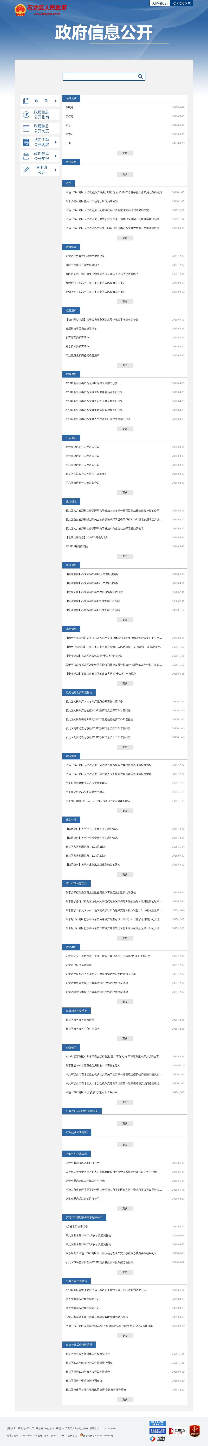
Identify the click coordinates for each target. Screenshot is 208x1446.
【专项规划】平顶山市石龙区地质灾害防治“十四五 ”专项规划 (101, 673)
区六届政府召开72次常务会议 (82, 464)
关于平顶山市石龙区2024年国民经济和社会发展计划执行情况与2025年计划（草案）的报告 (114, 664)
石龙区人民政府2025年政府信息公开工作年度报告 (94, 701)
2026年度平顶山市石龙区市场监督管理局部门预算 (94, 410)
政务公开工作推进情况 (79, 1344)
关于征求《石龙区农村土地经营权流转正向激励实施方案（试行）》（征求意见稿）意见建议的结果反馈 (114, 910)
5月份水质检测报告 (77, 1226)
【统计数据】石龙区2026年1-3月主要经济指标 (92, 574)
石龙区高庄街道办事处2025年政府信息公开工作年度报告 (98, 728)
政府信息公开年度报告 (79, 692)
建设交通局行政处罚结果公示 (82, 1299)
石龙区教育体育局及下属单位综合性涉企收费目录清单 (97, 983)
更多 (125, 153)
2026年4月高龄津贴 (77, 546)
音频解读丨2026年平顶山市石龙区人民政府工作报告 (95, 282)
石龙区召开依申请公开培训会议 (84, 1380)
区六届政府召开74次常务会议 (82, 447)
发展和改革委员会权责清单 (81, 328)
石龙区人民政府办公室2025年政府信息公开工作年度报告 (98, 710)
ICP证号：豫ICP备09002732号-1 (50, 1435)
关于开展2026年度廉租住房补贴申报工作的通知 (93, 1065)
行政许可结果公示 (76, 1153)
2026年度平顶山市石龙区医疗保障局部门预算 (92, 383)
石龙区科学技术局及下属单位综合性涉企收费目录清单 (97, 992)
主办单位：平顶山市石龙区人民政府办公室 (66, 1428)
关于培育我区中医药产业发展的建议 (86, 783)
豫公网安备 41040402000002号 (96, 1435)
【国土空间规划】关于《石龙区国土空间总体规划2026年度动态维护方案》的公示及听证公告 (114, 637)
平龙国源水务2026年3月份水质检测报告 (88, 1244)
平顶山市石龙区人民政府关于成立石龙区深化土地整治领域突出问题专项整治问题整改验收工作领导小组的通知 (114, 219)
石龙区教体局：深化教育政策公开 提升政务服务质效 (96, 1389)
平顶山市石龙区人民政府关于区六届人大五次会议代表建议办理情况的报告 (108, 774)
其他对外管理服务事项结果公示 (84, 1217)
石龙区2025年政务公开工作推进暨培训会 (89, 1362)
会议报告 (71, 437)
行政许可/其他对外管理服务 (82, 1111)
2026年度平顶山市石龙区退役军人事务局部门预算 (94, 401)
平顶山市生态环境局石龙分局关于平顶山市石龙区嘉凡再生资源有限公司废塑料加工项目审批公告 (114, 1189)
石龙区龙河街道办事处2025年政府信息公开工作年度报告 (98, 737)
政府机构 (71, 162)
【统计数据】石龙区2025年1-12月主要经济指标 (93, 601)
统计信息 (71, 565)
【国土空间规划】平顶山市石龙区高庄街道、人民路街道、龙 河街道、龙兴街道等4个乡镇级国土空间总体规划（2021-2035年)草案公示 (114, 646)
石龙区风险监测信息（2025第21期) (85, 846)
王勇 (68, 143)
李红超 (69, 116)
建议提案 (71, 756)
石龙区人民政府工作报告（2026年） (86, 473)
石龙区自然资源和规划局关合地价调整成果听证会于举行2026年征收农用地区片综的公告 (114, 519)
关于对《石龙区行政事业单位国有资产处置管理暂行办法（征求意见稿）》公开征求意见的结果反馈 (114, 928)
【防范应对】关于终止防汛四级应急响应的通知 (93, 864)
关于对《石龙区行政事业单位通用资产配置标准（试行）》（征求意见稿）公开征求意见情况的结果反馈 (114, 919)
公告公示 (71, 1047)
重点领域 (71, 501)
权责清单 (71, 310)
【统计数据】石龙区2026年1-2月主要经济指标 (92, 583)
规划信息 (71, 628)
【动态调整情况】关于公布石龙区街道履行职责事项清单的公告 (102, 319)
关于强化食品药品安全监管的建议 (85, 792)
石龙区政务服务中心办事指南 (82, 1028)
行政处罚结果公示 (76, 1281)
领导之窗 (71, 98)
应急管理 (71, 819)
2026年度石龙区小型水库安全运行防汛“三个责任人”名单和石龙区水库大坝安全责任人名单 (114, 1056)
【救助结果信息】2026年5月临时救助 (87, 537)
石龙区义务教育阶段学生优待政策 (85, 256)
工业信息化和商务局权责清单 (82, 355)
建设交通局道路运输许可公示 (82, 1162)
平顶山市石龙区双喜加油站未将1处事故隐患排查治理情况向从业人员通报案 (109, 1326)
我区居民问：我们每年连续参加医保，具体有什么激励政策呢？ (102, 273)
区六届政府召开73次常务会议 (82, 455)
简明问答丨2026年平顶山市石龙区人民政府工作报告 (95, 291)
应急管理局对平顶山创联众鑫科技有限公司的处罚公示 (97, 1317)
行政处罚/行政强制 (77, 1132)
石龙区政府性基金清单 (79, 965)
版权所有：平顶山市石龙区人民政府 (25, 1428)
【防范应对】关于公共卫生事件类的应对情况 (92, 828)
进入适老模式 (182, 3)
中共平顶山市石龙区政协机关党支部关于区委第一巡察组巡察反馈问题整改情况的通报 (114, 1074)
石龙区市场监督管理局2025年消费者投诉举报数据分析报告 (99, 1262)
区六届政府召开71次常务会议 (82, 482)
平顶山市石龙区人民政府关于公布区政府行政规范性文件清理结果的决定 (107, 210)
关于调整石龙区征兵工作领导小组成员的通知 (92, 201)
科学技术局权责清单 (77, 346)
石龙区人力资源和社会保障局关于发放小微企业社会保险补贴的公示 (105, 528)
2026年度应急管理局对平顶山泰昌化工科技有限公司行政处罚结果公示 (106, 1290)
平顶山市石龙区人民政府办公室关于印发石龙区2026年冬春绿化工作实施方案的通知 (114, 192)
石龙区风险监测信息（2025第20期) (85, 855)
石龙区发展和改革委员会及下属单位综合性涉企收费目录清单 (101, 974)
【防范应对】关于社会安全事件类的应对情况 (92, 837)
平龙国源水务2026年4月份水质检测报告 (88, 1235)
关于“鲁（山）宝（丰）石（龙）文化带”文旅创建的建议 (98, 801)
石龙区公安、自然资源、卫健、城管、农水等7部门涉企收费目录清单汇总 (108, 956)
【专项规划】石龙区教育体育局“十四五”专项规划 (94, 655)
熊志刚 (69, 134)
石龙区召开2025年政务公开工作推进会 (88, 1371)
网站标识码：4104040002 (19, 1435)
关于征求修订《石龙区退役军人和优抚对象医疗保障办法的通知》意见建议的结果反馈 (114, 901)
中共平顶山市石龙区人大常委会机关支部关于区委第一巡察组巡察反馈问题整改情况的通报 (114, 1083)
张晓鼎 (69, 107)
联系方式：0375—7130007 (103, 1428)
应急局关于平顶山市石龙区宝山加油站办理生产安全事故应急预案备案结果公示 (111, 1253)
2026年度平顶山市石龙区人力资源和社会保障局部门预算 (98, 419)
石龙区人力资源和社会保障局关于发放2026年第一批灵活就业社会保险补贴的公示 (112, 510)
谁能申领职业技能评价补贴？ (82, 265)
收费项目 (71, 947)
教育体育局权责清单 (77, 337)
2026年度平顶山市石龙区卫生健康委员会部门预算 (94, 392)
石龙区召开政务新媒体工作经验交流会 (88, 1353)
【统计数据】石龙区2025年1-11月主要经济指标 (93, 610)
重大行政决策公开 (76, 883)
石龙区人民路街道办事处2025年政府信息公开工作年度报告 (99, 719)
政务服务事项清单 (76, 1010)
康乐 (68, 125)
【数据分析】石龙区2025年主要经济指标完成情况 (94, 592)
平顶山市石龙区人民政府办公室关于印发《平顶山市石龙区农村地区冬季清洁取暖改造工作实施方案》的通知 (114, 228)
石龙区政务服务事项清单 (80, 1019)
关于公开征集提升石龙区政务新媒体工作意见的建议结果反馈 (101, 892)
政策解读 (71, 246)
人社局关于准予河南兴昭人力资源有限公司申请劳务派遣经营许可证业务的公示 (111, 1171)
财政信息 (71, 374)
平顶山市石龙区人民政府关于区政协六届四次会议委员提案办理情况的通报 (108, 765)
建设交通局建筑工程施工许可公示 (85, 1180)
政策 (68, 183)
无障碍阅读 (159, 3)
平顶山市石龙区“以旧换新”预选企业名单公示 (91, 1092)
